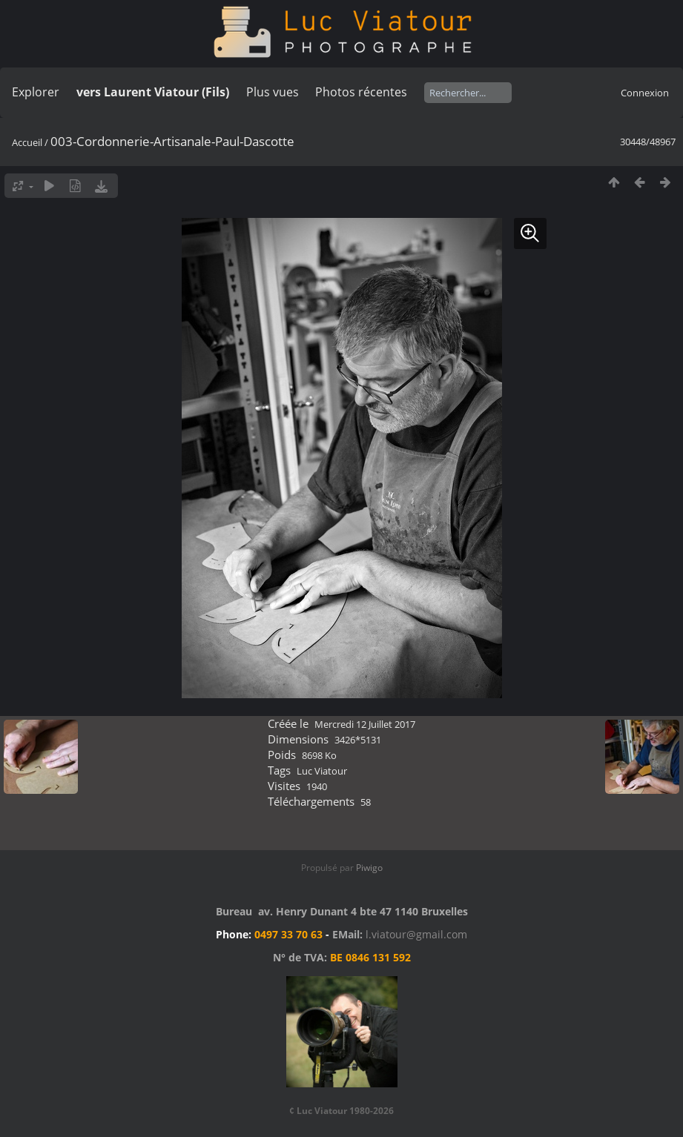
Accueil (27, 142)
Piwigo (369, 867)
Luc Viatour (322, 771)
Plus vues (272, 92)
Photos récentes (361, 92)
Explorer (35, 92)
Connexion (645, 92)
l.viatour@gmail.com (416, 934)
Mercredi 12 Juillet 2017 (364, 724)
